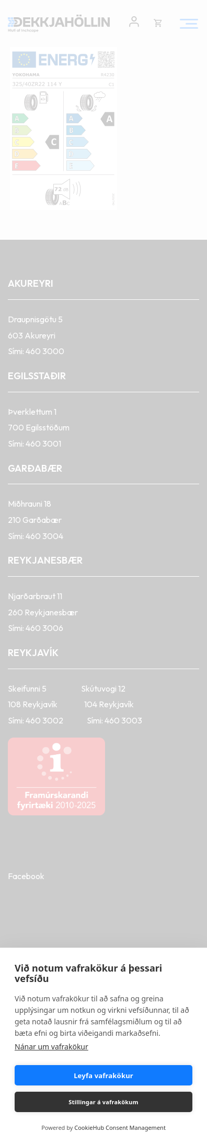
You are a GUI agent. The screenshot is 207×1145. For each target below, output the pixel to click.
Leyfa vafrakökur (103, 1075)
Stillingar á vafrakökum (103, 1102)
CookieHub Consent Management (120, 1127)
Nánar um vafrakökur (51, 1046)
